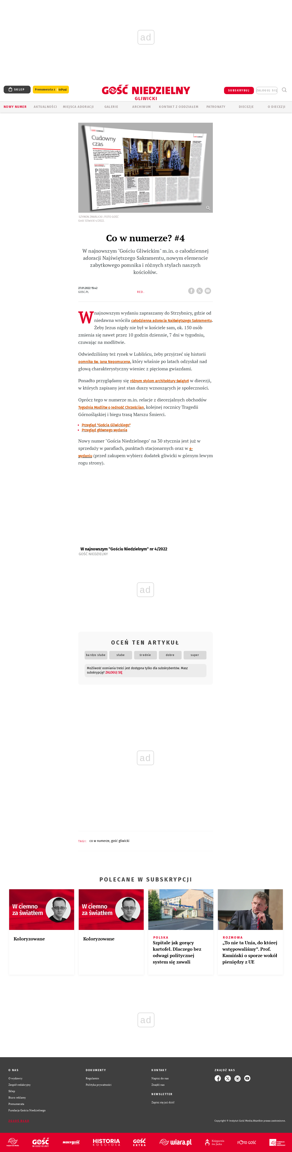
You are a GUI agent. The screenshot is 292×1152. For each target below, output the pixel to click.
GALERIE (111, 107)
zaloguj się (266, 90)
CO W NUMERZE (99, 841)
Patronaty (216, 107)
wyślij (209, 289)
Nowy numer (15, 107)
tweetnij (200, 289)
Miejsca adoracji (78, 107)
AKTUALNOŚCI (45, 107)
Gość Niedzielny (93, 554)
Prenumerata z (51, 89)
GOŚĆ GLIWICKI (120, 841)
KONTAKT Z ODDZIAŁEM (178, 107)
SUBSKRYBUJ (239, 90)
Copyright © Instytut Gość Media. (233, 1120)
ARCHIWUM (141, 107)
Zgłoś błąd (18, 1121)
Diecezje (246, 107)
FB (192, 289)
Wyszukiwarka (284, 90)
